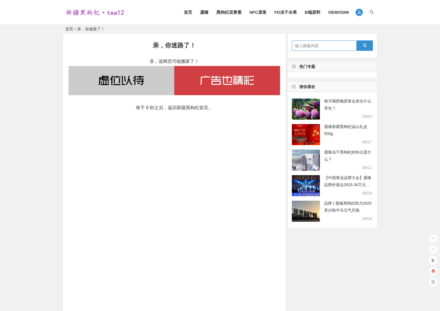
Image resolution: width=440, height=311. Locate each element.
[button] (359, 12)
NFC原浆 (258, 12)
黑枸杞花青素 (229, 12)
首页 (188, 12)
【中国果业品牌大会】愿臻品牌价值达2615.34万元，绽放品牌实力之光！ (347, 184)
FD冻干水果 (285, 12)
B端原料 (312, 12)
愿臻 (204, 12)
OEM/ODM (338, 12)
